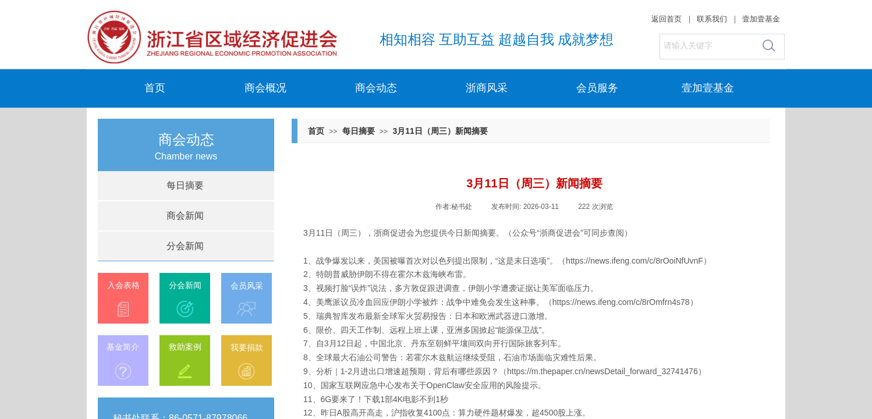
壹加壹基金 (708, 88)
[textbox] (707, 46)
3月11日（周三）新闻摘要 (439, 131)
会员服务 (597, 88)
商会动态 (376, 88)
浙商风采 (487, 88)
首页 (154, 88)
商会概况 (265, 88)
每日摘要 (358, 131)
